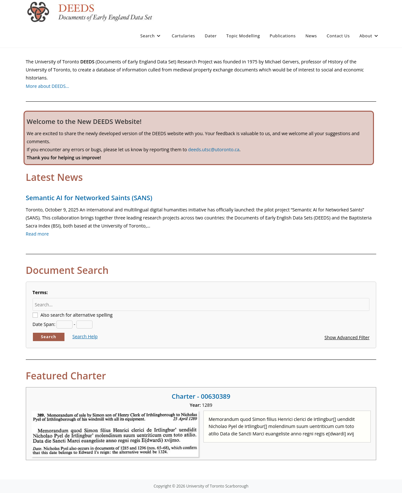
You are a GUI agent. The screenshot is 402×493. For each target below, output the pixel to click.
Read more (37, 234)
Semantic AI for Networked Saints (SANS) (89, 197)
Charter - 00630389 (201, 396)
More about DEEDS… (47, 86)
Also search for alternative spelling (76, 315)
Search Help (84, 336)
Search (48, 337)
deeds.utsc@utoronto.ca (214, 149)
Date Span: (44, 324)
